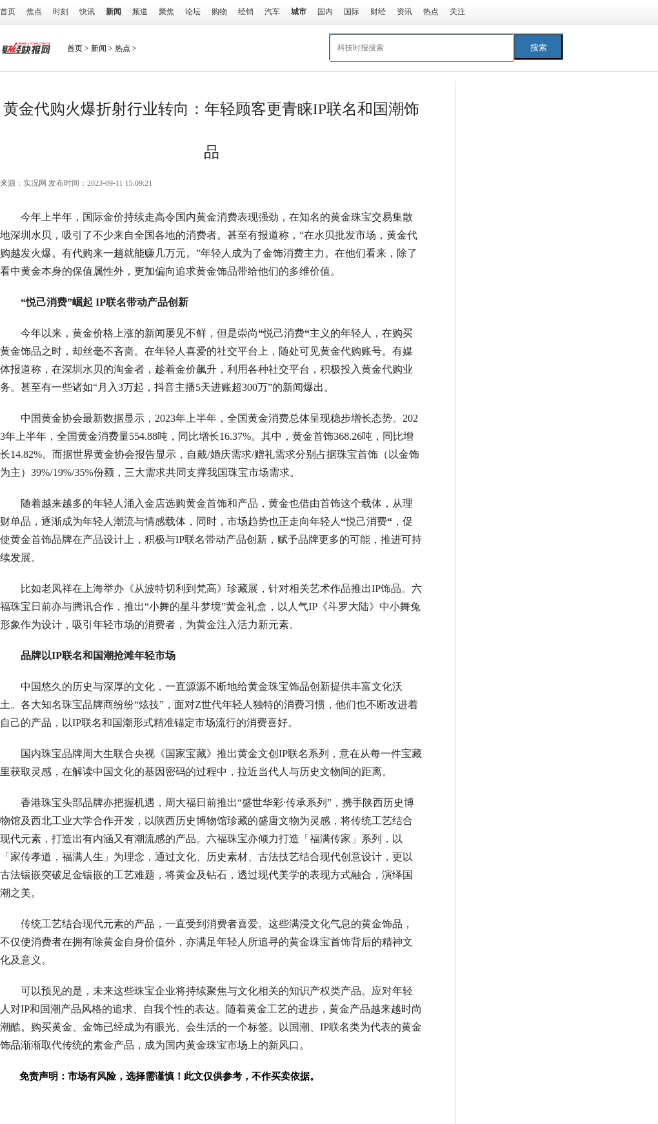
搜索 (538, 47)
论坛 (193, 11)
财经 (378, 11)
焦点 (34, 11)
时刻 (60, 11)
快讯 (87, 11)
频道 (140, 11)
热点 (431, 11)
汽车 (272, 11)
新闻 (98, 48)
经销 (246, 11)
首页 (7, 11)
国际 (351, 11)
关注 (457, 11)
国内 (325, 11)
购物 (219, 11)
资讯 (404, 11)
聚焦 (166, 11)
